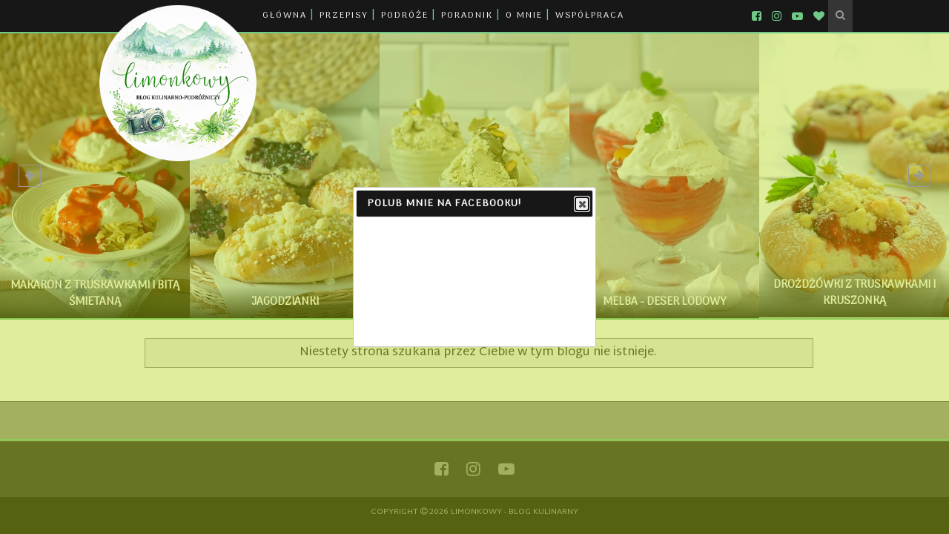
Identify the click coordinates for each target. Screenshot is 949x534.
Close (581, 204)
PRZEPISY (344, 15)
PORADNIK (467, 15)
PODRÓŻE (405, 15)
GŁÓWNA (284, 15)
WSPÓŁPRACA (589, 15)
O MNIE (524, 15)
